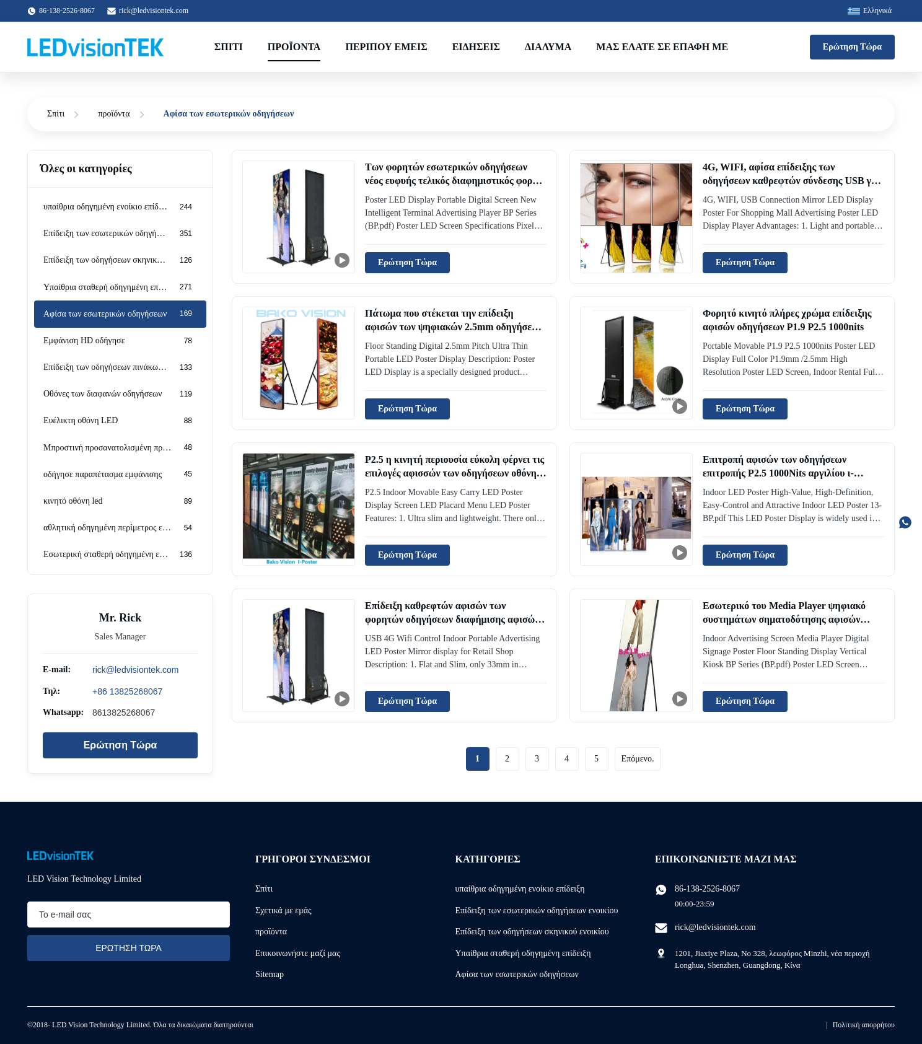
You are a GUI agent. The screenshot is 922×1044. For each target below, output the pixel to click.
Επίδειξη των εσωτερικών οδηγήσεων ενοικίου (536, 910)
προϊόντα (114, 113)
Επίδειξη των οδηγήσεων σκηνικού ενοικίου (532, 931)
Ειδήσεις (476, 47)
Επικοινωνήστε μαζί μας (297, 953)
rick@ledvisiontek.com (153, 10)
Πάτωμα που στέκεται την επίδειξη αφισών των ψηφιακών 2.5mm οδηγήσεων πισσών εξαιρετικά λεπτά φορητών (454, 327)
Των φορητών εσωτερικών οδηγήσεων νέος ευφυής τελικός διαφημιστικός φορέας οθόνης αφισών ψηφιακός (456, 181)
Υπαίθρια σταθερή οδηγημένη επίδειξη (523, 953)
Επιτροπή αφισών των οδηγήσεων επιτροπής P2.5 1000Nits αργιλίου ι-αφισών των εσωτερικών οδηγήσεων (779, 473)
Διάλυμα (548, 47)
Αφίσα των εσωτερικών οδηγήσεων (517, 974)
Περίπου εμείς (386, 47)
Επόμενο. (637, 758)
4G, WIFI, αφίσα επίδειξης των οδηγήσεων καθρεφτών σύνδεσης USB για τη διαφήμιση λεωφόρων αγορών (791, 181)
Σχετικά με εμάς (283, 910)
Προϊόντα (294, 47)
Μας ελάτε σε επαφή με (662, 47)
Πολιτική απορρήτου (864, 1024)
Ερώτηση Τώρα (852, 46)
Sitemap (269, 974)
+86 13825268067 (127, 691)
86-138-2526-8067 (707, 888)
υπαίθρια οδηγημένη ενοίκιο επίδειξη (520, 888)
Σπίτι (228, 47)
